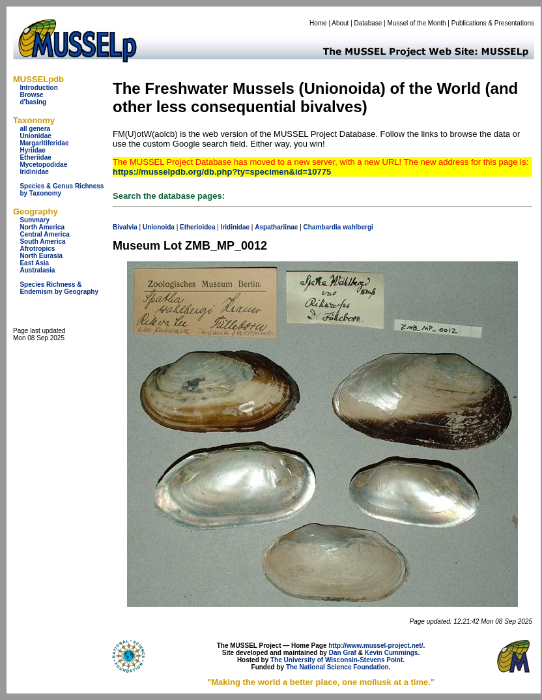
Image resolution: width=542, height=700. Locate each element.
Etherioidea (197, 227)
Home (318, 23)
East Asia (34, 263)
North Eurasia (41, 255)
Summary (35, 220)
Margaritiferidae (44, 143)
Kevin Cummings (391, 652)
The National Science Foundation (337, 667)
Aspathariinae (276, 227)
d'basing (33, 102)
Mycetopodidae (43, 164)
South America (42, 241)
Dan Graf (342, 652)
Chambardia (322, 227)
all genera (35, 128)
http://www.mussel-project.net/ (375, 645)
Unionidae (35, 135)
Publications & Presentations (492, 23)
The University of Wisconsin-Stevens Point (336, 660)
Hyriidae (32, 150)
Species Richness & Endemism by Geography (59, 288)
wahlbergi (358, 227)
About (340, 23)
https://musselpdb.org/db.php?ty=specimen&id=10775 (222, 172)
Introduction (38, 87)
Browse (31, 94)
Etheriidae (35, 157)
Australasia (37, 270)
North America (42, 227)
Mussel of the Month (417, 23)
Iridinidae (34, 171)
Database (368, 23)
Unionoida (159, 227)
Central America (44, 234)
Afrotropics (37, 248)
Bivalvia (125, 227)
